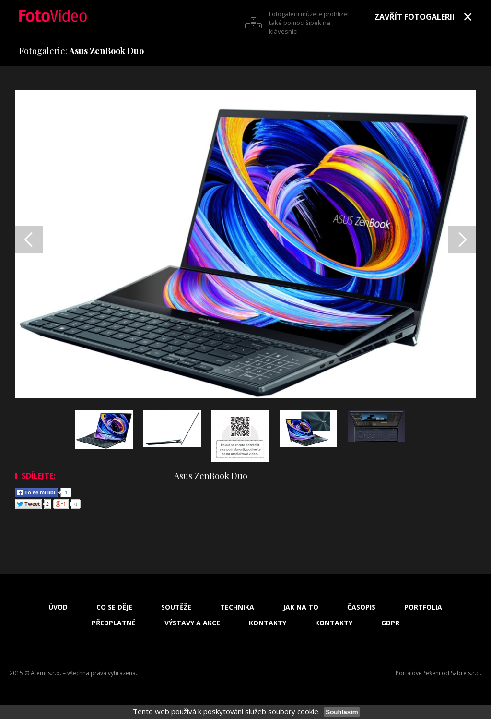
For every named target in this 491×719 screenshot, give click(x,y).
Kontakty (267, 623)
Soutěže (176, 607)
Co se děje (114, 607)
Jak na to (300, 607)
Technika (237, 607)
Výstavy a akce (192, 623)
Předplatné (114, 623)
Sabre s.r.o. (466, 673)
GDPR (390, 623)
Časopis (361, 607)
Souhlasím (342, 712)
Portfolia (423, 607)
